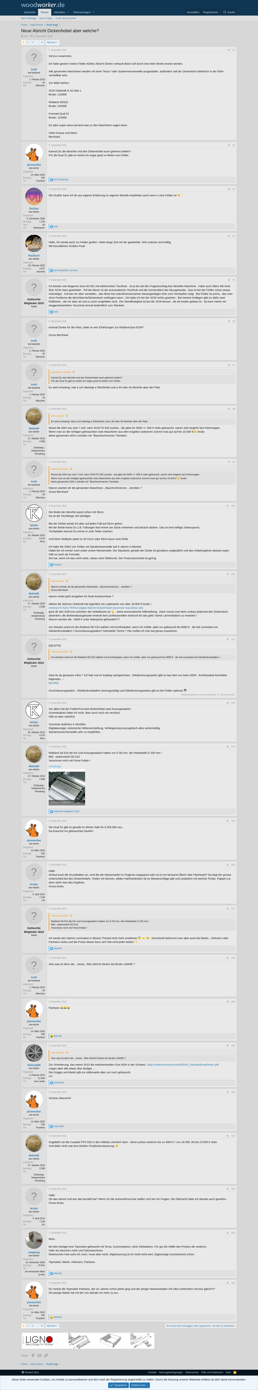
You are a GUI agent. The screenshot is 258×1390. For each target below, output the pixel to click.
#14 (233, 746)
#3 (234, 189)
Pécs (42, 541)
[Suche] (229, 12)
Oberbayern (39, 227)
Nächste (51, 42)
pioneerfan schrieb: (61, 372)
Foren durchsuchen (66, 18)
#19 (233, 1001)
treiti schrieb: (58, 416)
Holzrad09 (34, 1064)
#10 (233, 506)
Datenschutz (192, 1372)
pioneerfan (34, 164)
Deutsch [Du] (30, 1372)
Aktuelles (59, 12)
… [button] (37, 42)
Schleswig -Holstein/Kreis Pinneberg (38, 450)
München (40, 85)
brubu (34, 884)
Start (228, 1372)
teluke (34, 525)
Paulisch (34, 255)
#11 (233, 574)
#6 (234, 321)
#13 (233, 703)
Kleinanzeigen (82, 12)
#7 (234, 365)
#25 (233, 1283)
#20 (233, 1045)
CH (43, 900)
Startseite (29, 12)
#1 (234, 50)
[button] (68, 12)
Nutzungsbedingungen (171, 1372)
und (65, 270)
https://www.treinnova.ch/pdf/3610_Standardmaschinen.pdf (183, 1064)
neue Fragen (46, 18)
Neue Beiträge (28, 18)
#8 (234, 409)
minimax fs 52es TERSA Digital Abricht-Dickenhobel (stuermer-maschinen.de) (96, 607)
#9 (234, 462)
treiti (26, 36)
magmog (34, 1252)
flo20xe (34, 208)
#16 (233, 864)
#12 (233, 639)
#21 (233, 1092)
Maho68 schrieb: (60, 469)
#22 (233, 1136)
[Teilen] (229, 50)
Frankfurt (40, 181)
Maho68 (34, 428)
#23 (233, 1189)
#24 (233, 1232)
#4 (234, 236)
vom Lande (39, 1081)
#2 (234, 145)
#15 (233, 821)
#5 (234, 280)
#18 (233, 958)
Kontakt (152, 1372)
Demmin (41, 271)
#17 (233, 908)
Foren (44, 12)
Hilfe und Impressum (212, 1372)
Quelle (53, 682)
